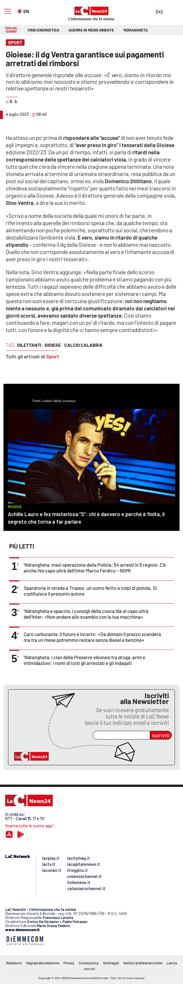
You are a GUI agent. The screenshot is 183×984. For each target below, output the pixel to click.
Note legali (111, 963)
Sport (52, 356)
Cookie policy (89, 963)
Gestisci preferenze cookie (142, 963)
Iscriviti (161, 735)
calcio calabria (83, 345)
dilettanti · (30, 345)
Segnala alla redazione (42, 963)
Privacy (68, 963)
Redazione (14, 963)
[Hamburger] (7, 11)
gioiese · (54, 345)
